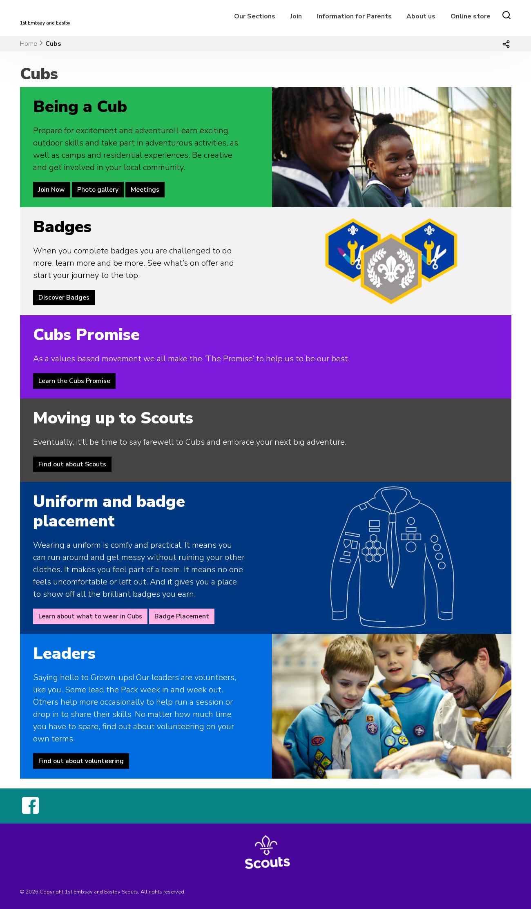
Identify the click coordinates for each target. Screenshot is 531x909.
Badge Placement (181, 616)
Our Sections (254, 16)
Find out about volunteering (81, 761)
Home (28, 43)
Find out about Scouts (72, 464)
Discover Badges (63, 297)
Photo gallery (97, 189)
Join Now (51, 189)
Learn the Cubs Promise (74, 380)
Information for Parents (354, 16)
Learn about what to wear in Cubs (90, 616)
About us (420, 16)
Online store (471, 16)
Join (296, 16)
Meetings (145, 189)
